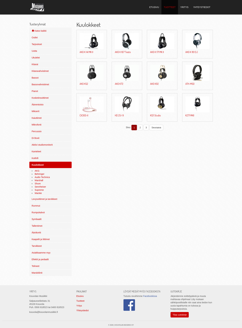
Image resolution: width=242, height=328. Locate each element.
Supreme (39, 190)
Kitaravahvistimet (40, 71)
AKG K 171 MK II (157, 52)
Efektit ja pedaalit (40, 259)
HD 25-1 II (119, 115)
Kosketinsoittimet (40, 98)
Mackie (38, 193)
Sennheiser (40, 186)
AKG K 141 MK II (86, 52)
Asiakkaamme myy (41, 252)
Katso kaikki (39, 31)
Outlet (35, 37)
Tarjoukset (37, 44)
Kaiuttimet (37, 118)
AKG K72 (119, 83)
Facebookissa (150, 296)
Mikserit (35, 111)
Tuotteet (80, 301)
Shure (38, 183)
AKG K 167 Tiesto (123, 52)
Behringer (40, 174)
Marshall (39, 180)
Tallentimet (37, 226)
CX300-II (84, 115)
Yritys (79, 305)
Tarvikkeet (37, 246)
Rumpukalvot (38, 212)
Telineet (35, 266)
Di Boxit (35, 138)
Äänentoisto (38, 104)
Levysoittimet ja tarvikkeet (44, 199)
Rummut (36, 205)
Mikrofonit (36, 124)
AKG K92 (154, 83)
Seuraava (156, 127)
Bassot (35, 77)
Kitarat (35, 64)
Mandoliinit (37, 272)
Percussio (36, 131)
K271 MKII (189, 115)
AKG (37, 171)
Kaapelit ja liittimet (41, 239)
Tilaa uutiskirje (180, 314)
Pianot (35, 91)
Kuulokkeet (38, 165)
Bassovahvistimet (40, 84)
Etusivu (80, 296)
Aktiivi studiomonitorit (42, 144)
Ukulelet (36, 57)
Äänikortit (36, 232)
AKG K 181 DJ (191, 52)
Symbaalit (36, 219)
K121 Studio (155, 115)
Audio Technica (42, 177)
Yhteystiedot (82, 310)
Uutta (34, 51)
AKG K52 (84, 83)
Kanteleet (36, 151)
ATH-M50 (189, 83)
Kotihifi (35, 158)
